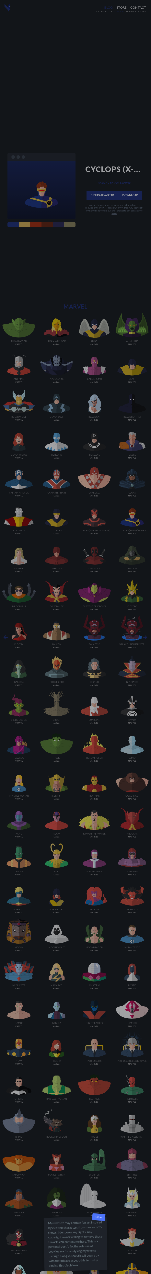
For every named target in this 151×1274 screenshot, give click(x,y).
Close (98, 1217)
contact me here (75, 1241)
